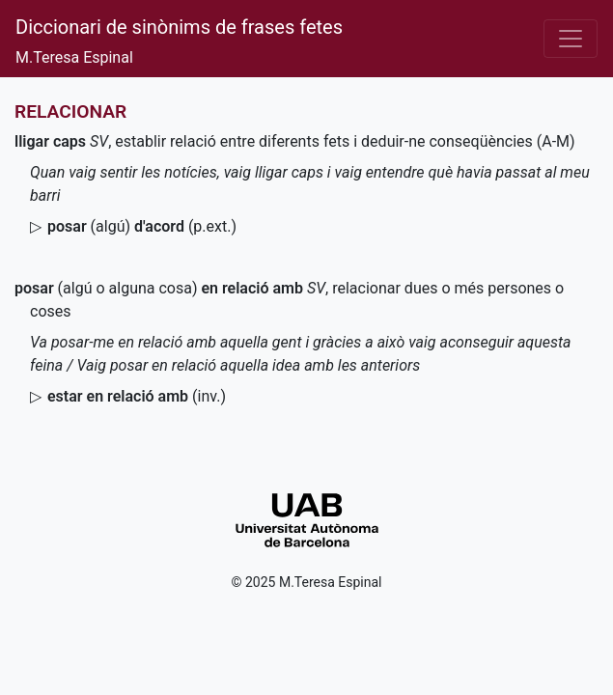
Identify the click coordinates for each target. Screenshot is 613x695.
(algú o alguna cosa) (158, 288)
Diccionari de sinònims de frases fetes (179, 27)
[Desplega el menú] (570, 38)
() (136, 396)
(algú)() (142, 226)
